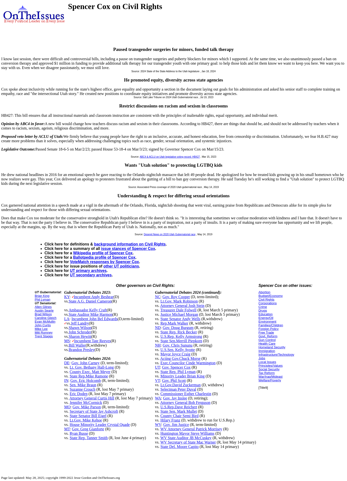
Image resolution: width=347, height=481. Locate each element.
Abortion (264, 292)
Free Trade (266, 332)
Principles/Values (270, 365)
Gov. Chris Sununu (177, 345)
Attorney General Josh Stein (182, 306)
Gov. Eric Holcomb (85, 380)
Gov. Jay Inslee (175, 398)
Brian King (42, 296)
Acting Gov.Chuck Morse (180, 358)
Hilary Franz (170, 420)
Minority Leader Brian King (182, 376)
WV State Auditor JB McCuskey (186, 438)
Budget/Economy (270, 296)
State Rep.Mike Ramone (89, 376)
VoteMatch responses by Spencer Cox (104, 262)
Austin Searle (44, 310)
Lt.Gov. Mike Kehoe (86, 420)
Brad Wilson (43, 314)
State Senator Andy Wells (180, 319)
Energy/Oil (265, 318)
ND (158, 328)
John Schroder (80, 332)
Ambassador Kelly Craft (88, 310)
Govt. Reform (267, 336)
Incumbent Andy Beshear (94, 297)
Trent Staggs (44, 336)
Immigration (266, 351)
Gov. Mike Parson (87, 407)
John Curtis (43, 325)
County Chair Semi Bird (179, 416)
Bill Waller (77, 345)
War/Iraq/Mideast (270, 376)
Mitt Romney (44, 332)
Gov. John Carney (85, 363)
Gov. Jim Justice (176, 424)
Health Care (266, 343)
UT (157, 367)
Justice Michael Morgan (179, 314)
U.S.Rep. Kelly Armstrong (181, 336)
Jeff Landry (80, 323)
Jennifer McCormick (86, 402)
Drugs (262, 310)
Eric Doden (79, 394)
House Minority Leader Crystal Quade (100, 424)
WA (158, 398)
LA (66, 319)
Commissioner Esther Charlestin (185, 394)
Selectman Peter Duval (178, 389)
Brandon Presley (82, 350)
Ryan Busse (79, 433)
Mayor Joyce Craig (175, 354)
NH (158, 345)
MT (67, 429)
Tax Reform (266, 373)
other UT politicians (121, 266)
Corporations (267, 303)
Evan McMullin (45, 321)
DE (66, 363)
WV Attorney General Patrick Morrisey (191, 429)
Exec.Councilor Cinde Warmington (187, 363)
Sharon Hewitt (80, 336)
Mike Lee (41, 329)
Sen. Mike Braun (83, 385)
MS (67, 341)
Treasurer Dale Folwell (178, 310)
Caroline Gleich (45, 318)
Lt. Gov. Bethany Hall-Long (92, 367)
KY (66, 297)
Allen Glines (43, 307)
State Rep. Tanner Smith (89, 438)
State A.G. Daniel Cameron (90, 301)
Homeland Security (271, 347)
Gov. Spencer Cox (176, 367)
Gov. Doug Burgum (178, 328)
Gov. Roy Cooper (176, 297)
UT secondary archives (91, 275)
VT (157, 380)
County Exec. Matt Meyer (90, 372)
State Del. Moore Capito (179, 447)
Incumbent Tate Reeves (92, 341)
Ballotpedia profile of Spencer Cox (104, 257)
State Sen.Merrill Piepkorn (181, 341)
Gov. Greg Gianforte (88, 429)
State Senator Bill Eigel (88, 416)
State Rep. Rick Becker (178, 332)
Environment (267, 321)
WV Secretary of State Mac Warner (188, 442)
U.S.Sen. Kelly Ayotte (177, 350)
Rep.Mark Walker (174, 323)
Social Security (269, 369)
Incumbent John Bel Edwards (94, 319)
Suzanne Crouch (82, 389)
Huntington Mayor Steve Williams (187, 433)
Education (265, 314)
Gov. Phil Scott (174, 380)
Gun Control (267, 340)
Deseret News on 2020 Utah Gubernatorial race (169, 234)
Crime (262, 307)
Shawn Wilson (80, 328)
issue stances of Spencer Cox (128, 248)
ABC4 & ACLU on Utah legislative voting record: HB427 (170, 156)
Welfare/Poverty (269, 380)
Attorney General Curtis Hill (91, 398)
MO (67, 407)
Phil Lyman (42, 299)
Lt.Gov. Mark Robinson (179, 301)
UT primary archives (88, 271)
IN (66, 380)
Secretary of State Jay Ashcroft (94, 411)
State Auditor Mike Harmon (90, 314)
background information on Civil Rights (130, 244)
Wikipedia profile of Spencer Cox (103, 253)
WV (158, 424)
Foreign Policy (268, 329)
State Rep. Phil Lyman (178, 372)
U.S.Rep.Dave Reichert (178, 407)
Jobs (261, 358)
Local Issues (267, 362)
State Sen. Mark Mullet (178, 411)
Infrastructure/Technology (276, 354)
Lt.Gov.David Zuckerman (180, 385)
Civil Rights (266, 299)
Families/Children (270, 325)
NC (157, 297)
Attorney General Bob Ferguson (185, 402)
